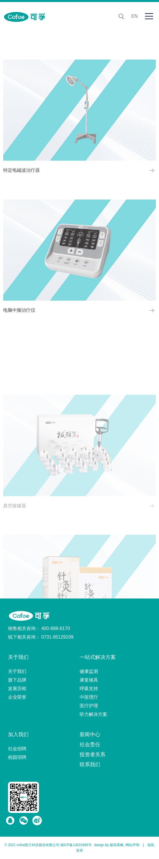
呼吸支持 (89, 688)
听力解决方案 (93, 714)
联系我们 (90, 764)
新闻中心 (90, 734)
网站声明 (132, 845)
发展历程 (17, 688)
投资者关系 (92, 754)
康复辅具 (89, 680)
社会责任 (90, 744)
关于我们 (18, 657)
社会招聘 (17, 748)
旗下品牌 (17, 680)
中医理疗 (89, 697)
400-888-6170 (55, 628)
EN (134, 16)
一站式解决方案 (98, 657)
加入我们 (18, 734)
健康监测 (89, 671)
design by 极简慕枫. (109, 845)
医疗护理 (89, 705)
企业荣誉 (17, 697)
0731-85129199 (57, 637)
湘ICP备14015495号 (75, 845)
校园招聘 (17, 757)
